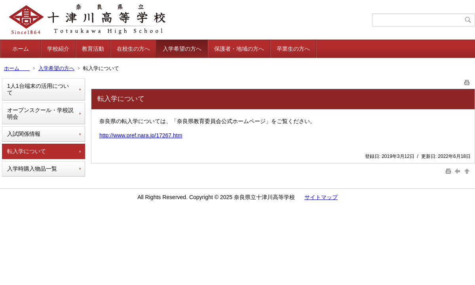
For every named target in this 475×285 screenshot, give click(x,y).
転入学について (26, 151)
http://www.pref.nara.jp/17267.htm (140, 135)
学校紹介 (58, 49)
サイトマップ (321, 197)
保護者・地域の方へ (239, 49)
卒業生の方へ (293, 49)
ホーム (26, 49)
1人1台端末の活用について (38, 89)
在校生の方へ (133, 49)
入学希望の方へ (182, 49)
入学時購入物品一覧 (32, 168)
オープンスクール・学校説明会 (40, 113)
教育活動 (93, 49)
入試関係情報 (23, 134)
